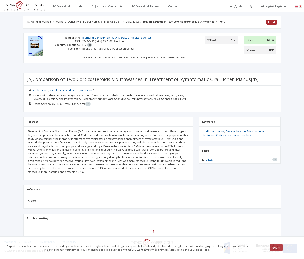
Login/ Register (274, 6)
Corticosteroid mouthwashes (233, 135)
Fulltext (209, 159)
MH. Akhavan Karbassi (63, 90)
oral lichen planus (213, 131)
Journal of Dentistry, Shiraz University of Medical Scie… (88, 21)
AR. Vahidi (86, 90)
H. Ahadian (39, 90)
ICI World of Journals (39, 21)
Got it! (276, 247)
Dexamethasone (236, 131)
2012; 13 (132, 21)
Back (272, 22)
